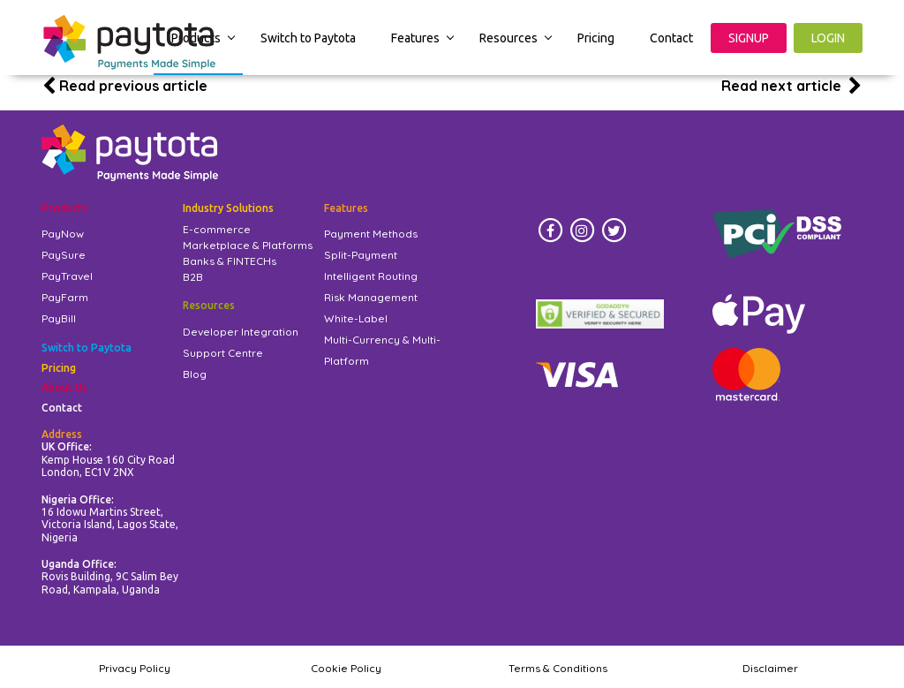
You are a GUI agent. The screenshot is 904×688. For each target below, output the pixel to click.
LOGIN (828, 38)
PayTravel (67, 276)
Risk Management (371, 297)
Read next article (791, 86)
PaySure (63, 254)
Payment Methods (371, 233)
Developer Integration (240, 331)
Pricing (595, 38)
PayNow (62, 233)
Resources (508, 38)
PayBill (58, 318)
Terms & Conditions (557, 668)
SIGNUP (748, 38)
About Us (64, 387)
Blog (195, 374)
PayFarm (64, 297)
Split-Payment (360, 254)
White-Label (356, 318)
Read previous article (124, 86)
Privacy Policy (134, 668)
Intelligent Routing (371, 276)
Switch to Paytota (308, 38)
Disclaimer (770, 668)
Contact (671, 38)
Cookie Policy (346, 668)
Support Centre (223, 352)
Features (415, 38)
